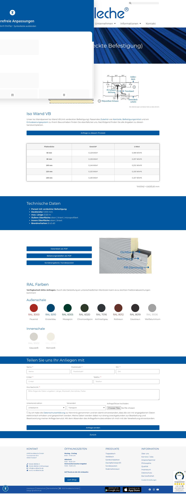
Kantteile (117, 119)
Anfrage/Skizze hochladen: (118, 404)
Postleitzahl (76, 367)
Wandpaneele (70, 66)
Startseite (31, 66)
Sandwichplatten (54, 66)
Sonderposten (80, 23)
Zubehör (104, 119)
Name (29, 367)
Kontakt (151, 23)
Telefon (97, 377)
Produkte (37, 23)
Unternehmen (105, 23)
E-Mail (29, 377)
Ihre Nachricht (33, 387)
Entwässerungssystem (37, 122)
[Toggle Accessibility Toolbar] (5, 488)
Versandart (71, 404)
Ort (117, 367)
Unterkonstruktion (34, 404)
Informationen (130, 23)
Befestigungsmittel (131, 119)
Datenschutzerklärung (54, 413)
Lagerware (57, 23)
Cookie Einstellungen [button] (148, 481)
